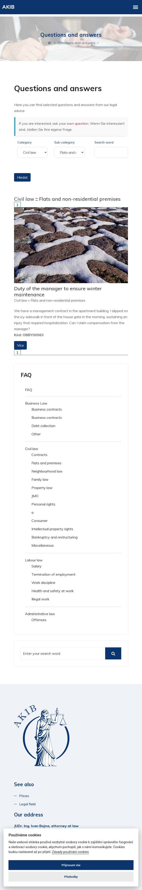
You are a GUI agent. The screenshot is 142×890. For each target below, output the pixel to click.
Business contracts (46, 409)
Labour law (34, 560)
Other (36, 434)
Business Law (36, 403)
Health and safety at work (52, 591)
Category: (24, 142)
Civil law (24, 199)
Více (20, 345)
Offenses (38, 620)
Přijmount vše (71, 865)
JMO (34, 496)
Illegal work (40, 599)
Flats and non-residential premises (80, 199)
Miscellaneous (42, 545)
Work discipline (43, 582)
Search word (103, 142)
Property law (41, 487)
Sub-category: (64, 142)
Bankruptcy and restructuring (54, 537)
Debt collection (43, 426)
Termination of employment (53, 574)
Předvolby (71, 876)
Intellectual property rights (52, 529)
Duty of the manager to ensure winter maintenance (58, 291)
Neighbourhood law (47, 471)
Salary (36, 566)
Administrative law (40, 614)
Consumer (39, 520)
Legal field (27, 804)
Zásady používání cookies (70, 852)
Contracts (39, 454)
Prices (25, 796)
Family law (39, 479)
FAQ (28, 389)
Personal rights (43, 504)
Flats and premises (46, 463)
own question (77, 123)
